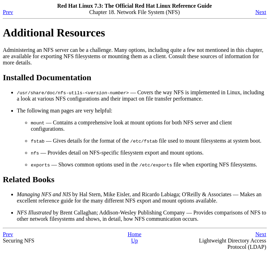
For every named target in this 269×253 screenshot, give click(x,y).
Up (134, 241)
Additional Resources (54, 32)
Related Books (28, 179)
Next (260, 12)
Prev (8, 12)
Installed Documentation (47, 77)
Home (134, 234)
